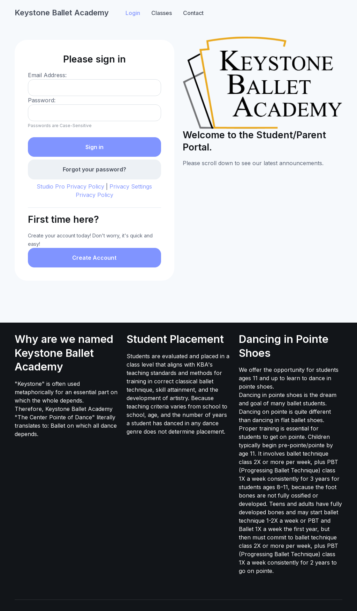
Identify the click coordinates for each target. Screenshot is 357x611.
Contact (193, 12)
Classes (161, 12)
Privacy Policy (94, 194)
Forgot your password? (94, 169)
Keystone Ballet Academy (62, 12)
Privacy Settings (130, 186)
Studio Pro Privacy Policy (70, 186)
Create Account (94, 257)
